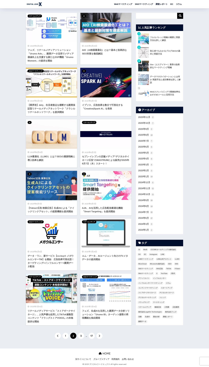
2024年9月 (145, 200)
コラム (179, 4)
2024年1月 (145, 230)
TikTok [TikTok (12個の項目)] (168, 269)
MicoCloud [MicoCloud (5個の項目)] (142, 264)
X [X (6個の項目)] (156, 274)
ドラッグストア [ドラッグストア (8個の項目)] (144, 303)
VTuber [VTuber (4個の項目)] (177, 269)
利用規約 (116, 359)
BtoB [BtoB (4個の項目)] (145, 250)
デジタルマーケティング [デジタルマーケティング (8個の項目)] (147, 298)
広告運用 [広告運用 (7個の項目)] (176, 308)
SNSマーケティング (144, 4)
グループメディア (101, 359)
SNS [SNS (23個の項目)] (176, 264)
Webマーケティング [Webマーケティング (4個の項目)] (145, 274)
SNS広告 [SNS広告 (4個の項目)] (159, 269)
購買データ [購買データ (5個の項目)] (142, 322)
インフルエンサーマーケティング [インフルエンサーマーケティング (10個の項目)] (150, 284)
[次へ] (99, 336)
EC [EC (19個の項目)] (145, 255)
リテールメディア (35, 16)
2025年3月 (145, 165)
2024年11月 (146, 189)
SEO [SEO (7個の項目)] (169, 264)
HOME (104, 353)
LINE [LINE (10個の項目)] (162, 255)
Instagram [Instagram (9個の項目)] (153, 255)
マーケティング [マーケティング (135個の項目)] (158, 303)
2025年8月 (145, 135)
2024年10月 (146, 195)
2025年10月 (146, 123)
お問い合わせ (128, 359)
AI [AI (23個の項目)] (139, 250)
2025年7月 (145, 141)
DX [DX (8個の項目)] (139, 255)
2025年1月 (145, 176)
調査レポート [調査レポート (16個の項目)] (168, 317)
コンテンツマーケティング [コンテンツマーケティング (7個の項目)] (148, 288)
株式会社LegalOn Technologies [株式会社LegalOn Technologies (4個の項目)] (150, 312)
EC (171, 4)
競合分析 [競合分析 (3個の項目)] (156, 317)
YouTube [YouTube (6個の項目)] (164, 274)
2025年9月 (145, 129)
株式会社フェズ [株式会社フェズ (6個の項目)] (170, 312)
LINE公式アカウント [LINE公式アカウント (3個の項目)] (164, 260)
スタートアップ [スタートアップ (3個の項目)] (166, 288)
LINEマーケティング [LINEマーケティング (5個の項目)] (145, 260)
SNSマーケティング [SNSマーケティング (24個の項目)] (145, 269)
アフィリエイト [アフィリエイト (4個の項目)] (144, 279)
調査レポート (162, 4)
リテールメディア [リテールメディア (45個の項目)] (144, 308)
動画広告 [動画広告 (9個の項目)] (158, 308)
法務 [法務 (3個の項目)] (140, 317)
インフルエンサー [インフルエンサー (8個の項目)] (159, 279)
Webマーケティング (123, 4)
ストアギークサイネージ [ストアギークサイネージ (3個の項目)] (147, 293)
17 (92, 335)
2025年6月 (145, 147)
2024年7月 (145, 212)
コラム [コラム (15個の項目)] (168, 284)
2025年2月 (145, 171)
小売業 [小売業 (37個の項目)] (166, 308)
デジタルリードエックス (53, 4)
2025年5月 (145, 153)
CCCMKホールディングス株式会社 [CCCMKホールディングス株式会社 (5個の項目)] (163, 250)
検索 (180, 16)
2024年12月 (146, 183)
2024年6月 (145, 218)
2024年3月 (145, 224)
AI (84, 16)
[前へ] (58, 336)
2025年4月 (145, 159)
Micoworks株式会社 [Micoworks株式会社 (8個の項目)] (157, 264)
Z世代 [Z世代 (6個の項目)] (173, 274)
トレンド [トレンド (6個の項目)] (162, 298)
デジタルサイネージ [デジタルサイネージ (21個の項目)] (166, 293)
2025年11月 (146, 117)
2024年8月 (145, 206)
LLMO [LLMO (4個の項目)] (177, 260)
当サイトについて (83, 359)
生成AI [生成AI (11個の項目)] (147, 317)
